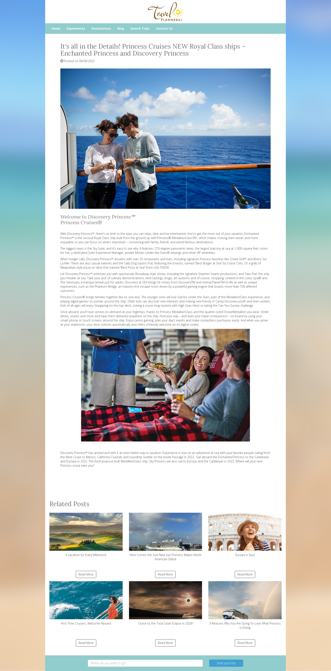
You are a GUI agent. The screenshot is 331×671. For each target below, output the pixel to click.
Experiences (76, 28)
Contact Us (164, 28)
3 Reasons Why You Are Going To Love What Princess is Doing (245, 605)
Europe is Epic (245, 535)
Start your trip (226, 663)
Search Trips (139, 28)
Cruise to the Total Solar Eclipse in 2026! (165, 603)
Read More (86, 574)
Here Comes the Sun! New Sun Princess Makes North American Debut (165, 537)
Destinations (101, 28)
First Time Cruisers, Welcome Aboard (86, 603)
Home (56, 28)
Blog (120, 28)
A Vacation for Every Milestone (86, 535)
